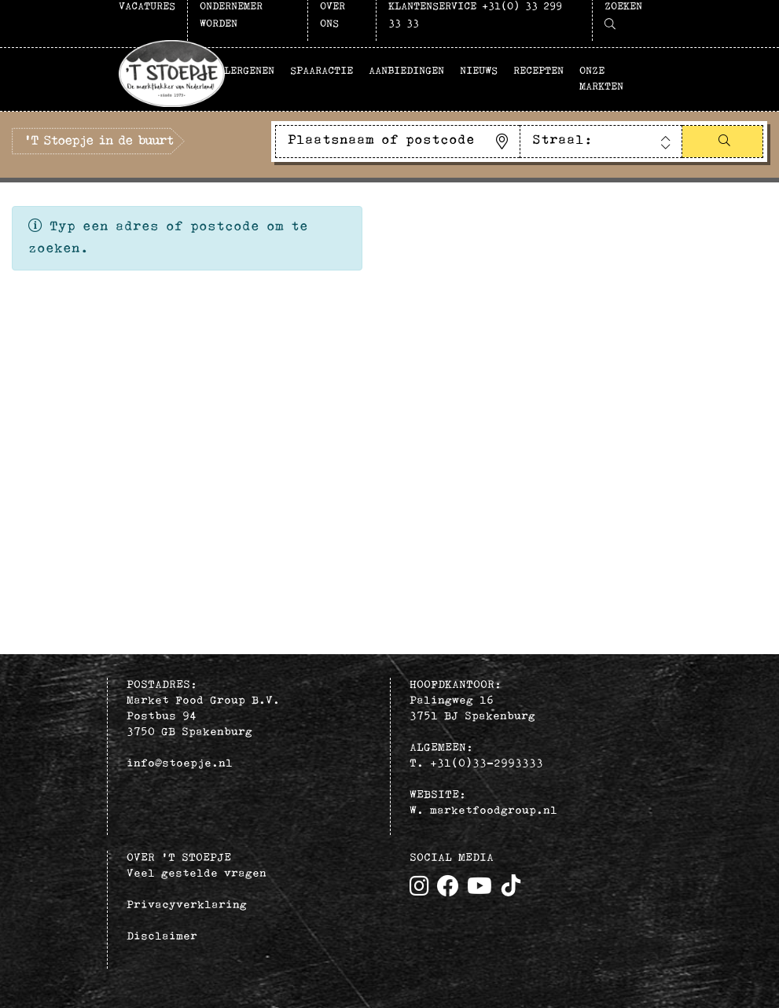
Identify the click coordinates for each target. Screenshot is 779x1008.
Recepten (538, 71)
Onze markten (601, 79)
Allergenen (242, 71)
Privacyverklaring (187, 905)
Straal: (562, 140)
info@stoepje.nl (180, 764)
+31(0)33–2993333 (486, 764)
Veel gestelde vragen (196, 874)
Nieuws (479, 71)
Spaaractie (321, 71)
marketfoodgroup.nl (493, 811)
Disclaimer (162, 937)
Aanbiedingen (406, 71)
